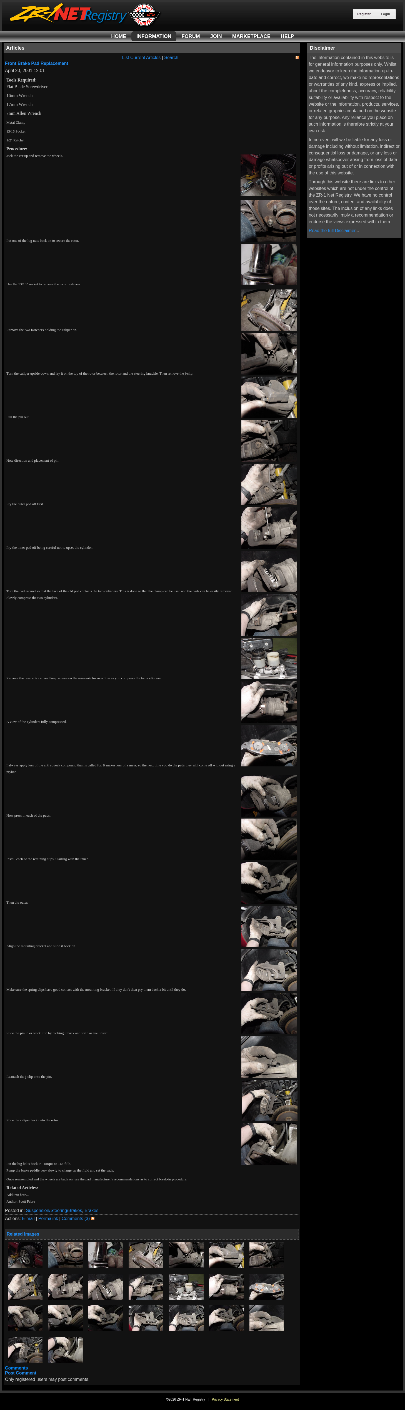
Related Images (23, 1234)
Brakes (91, 1210)
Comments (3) (76, 1218)
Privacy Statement (225, 1399)
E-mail (28, 1218)
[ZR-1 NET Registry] (85, 26)
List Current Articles (141, 57)
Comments (16, 1368)
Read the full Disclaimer (332, 230)
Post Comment (20, 1373)
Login (385, 14)
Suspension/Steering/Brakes (54, 1210)
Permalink (48, 1218)
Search (171, 57)
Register (364, 14)
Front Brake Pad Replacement (36, 63)
